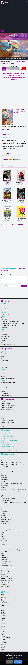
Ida (1, 496)
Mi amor (3, 389)
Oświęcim (3, 625)
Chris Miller (8, 38)
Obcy (2, 534)
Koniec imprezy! (5, 386)
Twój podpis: (4, 285)
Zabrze (2, 649)
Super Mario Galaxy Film (7, 565)
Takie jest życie (4, 393)
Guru (2, 384)
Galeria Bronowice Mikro (7, 409)
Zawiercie (3, 650)
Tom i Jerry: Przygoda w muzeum (9, 325)
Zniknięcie (3, 588)
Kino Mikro (3, 417)
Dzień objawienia (5, 352)
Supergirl (3, 391)
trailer (20, 58)
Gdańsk (3, 609)
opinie (23, 58)
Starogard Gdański (5, 638)
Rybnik (2, 631)
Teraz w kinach (9, 454)
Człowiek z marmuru (6, 470)
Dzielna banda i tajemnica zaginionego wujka (12, 483)
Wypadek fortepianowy (6, 578)
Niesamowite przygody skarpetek (11, 450)
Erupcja (3, 331)
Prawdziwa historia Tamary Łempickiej (10, 550)
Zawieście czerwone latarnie (8, 344)
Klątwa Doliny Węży (6, 500)
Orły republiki (4, 307)
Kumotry (3, 358)
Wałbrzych (3, 646)
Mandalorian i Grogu (6, 334)
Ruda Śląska (4, 629)
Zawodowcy (4, 327)
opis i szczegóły (14, 58)
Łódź (2, 621)
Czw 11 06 (13, 68)
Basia (2, 460)
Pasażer (3, 340)
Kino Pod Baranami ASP (7, 420)
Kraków (3, 618)
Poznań (3, 626)
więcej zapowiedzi (6, 395)
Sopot (2, 634)
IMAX (2, 411)
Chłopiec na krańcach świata (8, 382)
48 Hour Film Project (6, 457)
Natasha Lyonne (21, 136)
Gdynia (2, 610)
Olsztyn (3, 623)
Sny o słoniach (4, 362)
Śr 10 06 (10, 68)
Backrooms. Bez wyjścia (7, 371)
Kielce (2, 617)
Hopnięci (3, 495)
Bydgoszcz (3, 597)
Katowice (3, 615)
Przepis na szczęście (21, 218)
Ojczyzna (3, 376)
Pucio (2, 553)
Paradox (3, 424)
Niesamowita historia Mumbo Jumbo (10, 321)
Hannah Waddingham (11, 136)
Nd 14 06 (24, 68)
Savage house (4, 360)
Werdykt (3, 342)
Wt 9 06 (7, 68)
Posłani (2, 548)
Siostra (2, 555)
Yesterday (7, 218)
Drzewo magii (4, 317)
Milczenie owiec (5, 521)
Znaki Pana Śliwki (5, 586)
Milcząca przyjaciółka (6, 336)
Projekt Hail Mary (5, 551)
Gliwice (2, 612)
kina (9, 2)
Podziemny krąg (5, 314)
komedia (9, 128)
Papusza (3, 542)
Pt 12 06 (17, 68)
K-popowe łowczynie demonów (8, 498)
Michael (3, 515)
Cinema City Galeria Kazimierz (8, 405)
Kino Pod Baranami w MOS (7, 422)
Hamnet (3, 493)
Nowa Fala (3, 532)
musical (13, 128)
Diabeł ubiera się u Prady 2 (20, 182)
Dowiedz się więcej (15, 658)
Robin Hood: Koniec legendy (8, 378)
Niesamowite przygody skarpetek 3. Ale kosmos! (13, 323)
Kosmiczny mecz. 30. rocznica (8, 305)
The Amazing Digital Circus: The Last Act (11, 567)
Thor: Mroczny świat (6, 569)
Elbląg (2, 605)
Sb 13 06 (20, 68)
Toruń (2, 641)
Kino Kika (3, 415)
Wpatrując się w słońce (6, 576)
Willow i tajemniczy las (6, 364)
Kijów (2, 413)
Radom (2, 628)
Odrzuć (9, 662)
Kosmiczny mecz (5, 506)
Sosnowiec (3, 636)
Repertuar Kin (8, 399)
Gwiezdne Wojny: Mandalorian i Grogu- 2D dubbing (13, 489)
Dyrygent (3, 481)
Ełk (1, 607)
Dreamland (3, 475)
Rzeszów (3, 633)
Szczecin (3, 639)
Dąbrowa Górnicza (5, 604)
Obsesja (4, 438)
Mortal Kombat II (5, 523)
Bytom (2, 599)
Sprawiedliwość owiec (7, 200)
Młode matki (4, 338)
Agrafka (3, 401)
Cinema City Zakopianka (7, 407)
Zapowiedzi (7, 349)
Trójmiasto (3, 642)
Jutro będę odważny (6, 332)
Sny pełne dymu (5, 559)
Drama (7, 182)
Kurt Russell (4, 137)
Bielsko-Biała (4, 596)
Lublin (2, 620)
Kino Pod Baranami (5, 418)
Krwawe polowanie (5, 388)
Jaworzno (3, 613)
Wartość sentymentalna (7, 572)
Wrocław (3, 647)
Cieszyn (3, 601)
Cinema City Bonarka (6, 403)
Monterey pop (4, 374)
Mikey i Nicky (4, 319)
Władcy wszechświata (6, 310)
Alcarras (3, 459)
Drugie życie (4, 356)
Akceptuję (17, 662)
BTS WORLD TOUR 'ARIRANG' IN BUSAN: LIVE (12, 462)
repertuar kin (7, 58)
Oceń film (11, 157)
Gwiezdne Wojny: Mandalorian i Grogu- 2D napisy (13, 491)
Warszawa (3, 644)
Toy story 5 (4, 367)
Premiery (7, 301)
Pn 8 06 (4, 68)
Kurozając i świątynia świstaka (8, 509)
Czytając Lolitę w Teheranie (7, 373)
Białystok (3, 594)
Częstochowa (4, 602)
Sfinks (2, 426)
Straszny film (21, 200)
